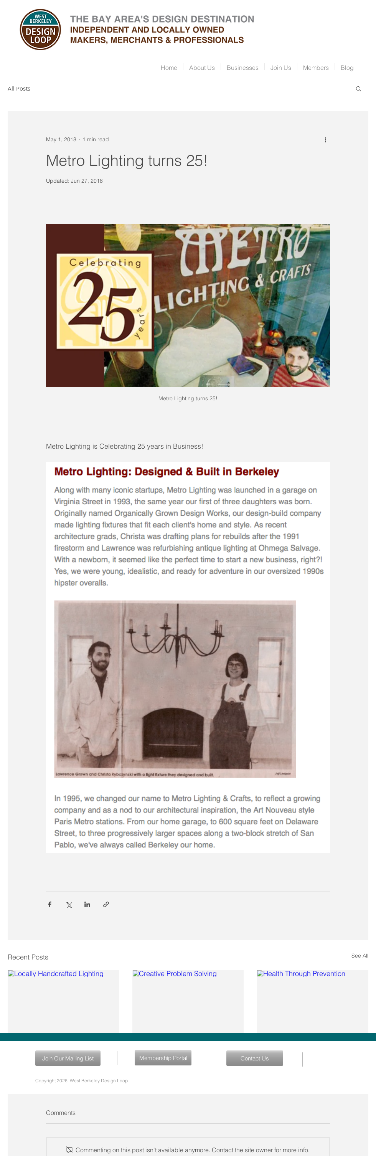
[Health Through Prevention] (312, 1001)
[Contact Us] (254, 1058)
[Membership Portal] (163, 1057)
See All (359, 955)
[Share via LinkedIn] (87, 904)
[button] (358, 88)
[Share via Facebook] (49, 904)
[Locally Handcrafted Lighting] (63, 1001)
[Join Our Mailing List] (68, 1058)
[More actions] (325, 139)
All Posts (19, 88)
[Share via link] (106, 904)
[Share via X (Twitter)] (68, 904)
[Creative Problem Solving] (188, 1001)
